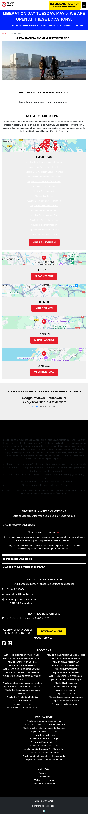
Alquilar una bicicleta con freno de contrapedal (44, 756)
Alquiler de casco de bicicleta (44, 731)
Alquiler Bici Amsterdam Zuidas (44, 220)
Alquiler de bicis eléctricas (44, 735)
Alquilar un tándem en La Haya (22, 662)
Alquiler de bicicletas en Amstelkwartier (44, 162)
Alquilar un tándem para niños (44, 745)
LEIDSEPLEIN (11, 26)
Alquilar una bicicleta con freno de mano (44, 760)
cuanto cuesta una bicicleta (17, 559)
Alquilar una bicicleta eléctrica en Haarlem (22, 686)
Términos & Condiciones (44, 784)
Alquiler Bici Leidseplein (44, 191)
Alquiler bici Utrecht (66, 693)
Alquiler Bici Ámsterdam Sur (44, 215)
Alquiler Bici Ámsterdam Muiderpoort (44, 201)
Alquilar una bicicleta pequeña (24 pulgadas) (44, 749)
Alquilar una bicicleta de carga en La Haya (22, 658)
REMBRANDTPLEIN (49, 26)
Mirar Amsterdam (44, 242)
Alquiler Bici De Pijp (44, 196)
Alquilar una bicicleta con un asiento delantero (44, 728)
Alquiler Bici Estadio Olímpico (44, 206)
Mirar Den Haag (44, 372)
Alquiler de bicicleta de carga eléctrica (44, 721)
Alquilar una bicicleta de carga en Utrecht (22, 669)
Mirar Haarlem (44, 340)
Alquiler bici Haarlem (65, 690)
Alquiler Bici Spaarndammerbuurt (44, 230)
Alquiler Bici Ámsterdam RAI (44, 210)
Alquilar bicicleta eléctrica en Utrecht (22, 672)
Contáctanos (44, 777)
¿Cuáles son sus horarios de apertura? (24, 566)
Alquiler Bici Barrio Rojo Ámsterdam (43, 181)
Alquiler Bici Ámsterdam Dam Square (44, 177)
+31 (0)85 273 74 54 (13, 589)
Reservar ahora (51, 631)
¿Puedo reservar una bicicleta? (19, 525)
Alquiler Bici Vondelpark (44, 186)
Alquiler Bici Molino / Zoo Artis (44, 234)
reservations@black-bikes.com (18, 594)
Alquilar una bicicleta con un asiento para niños (44, 724)
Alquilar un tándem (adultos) (44, 742)
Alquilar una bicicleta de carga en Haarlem (22, 683)
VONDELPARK (29, 26)
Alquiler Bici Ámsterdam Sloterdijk (43, 167)
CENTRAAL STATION (72, 26)
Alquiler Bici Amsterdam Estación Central (44, 172)
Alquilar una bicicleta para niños (44, 753)
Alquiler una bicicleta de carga (44, 738)
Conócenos (44, 773)
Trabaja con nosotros (44, 780)
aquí (58, 532)
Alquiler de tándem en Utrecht (22, 665)
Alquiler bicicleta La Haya (66, 686)
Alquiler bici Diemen (22, 700)
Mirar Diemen (44, 308)
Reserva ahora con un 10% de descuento (64, 5)
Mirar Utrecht (44, 276)
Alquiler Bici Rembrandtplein (44, 225)
